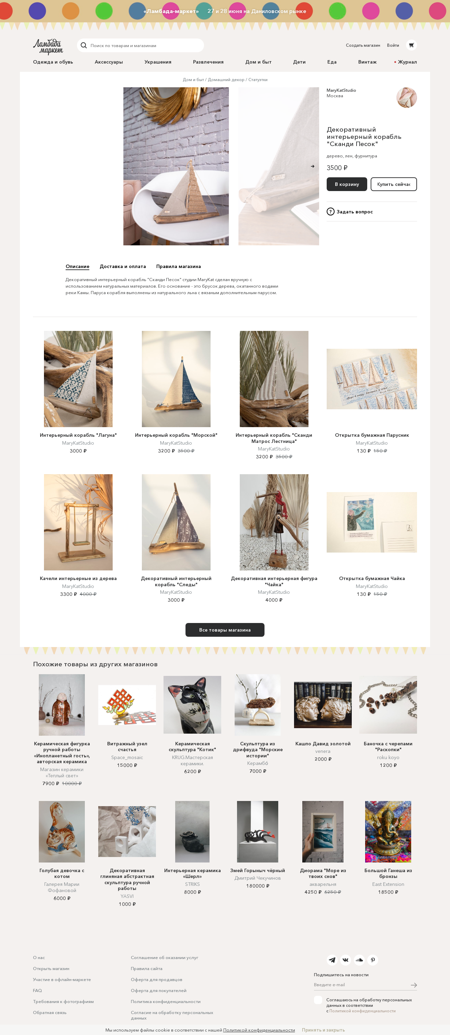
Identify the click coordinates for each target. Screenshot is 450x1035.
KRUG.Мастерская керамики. (192, 760)
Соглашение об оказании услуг (164, 957)
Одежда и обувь (53, 62)
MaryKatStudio (341, 90)
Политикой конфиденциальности (362, 1010)
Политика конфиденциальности (166, 1001)
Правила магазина (178, 266)
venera (322, 751)
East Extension (388, 884)
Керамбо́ (257, 763)
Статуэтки (258, 79)
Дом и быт (258, 62)
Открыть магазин (51, 968)
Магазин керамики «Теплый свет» (61, 772)
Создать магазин (363, 45)
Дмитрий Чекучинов (257, 878)
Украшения (158, 62)
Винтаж (367, 62)
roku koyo (388, 757)
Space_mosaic (127, 757)
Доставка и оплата (123, 266)
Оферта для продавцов (156, 979)
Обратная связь (50, 1012)
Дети (299, 62)
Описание (77, 266)
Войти (393, 45)
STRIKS (192, 884)
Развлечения (208, 62)
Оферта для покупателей (159, 990)
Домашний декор (226, 79)
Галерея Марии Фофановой (61, 887)
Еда (332, 62)
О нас (39, 957)
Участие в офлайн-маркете (62, 979)
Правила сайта (146, 968)
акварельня (323, 884)
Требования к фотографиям (63, 1001)
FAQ (37, 990)
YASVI (127, 896)
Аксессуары (109, 62)
